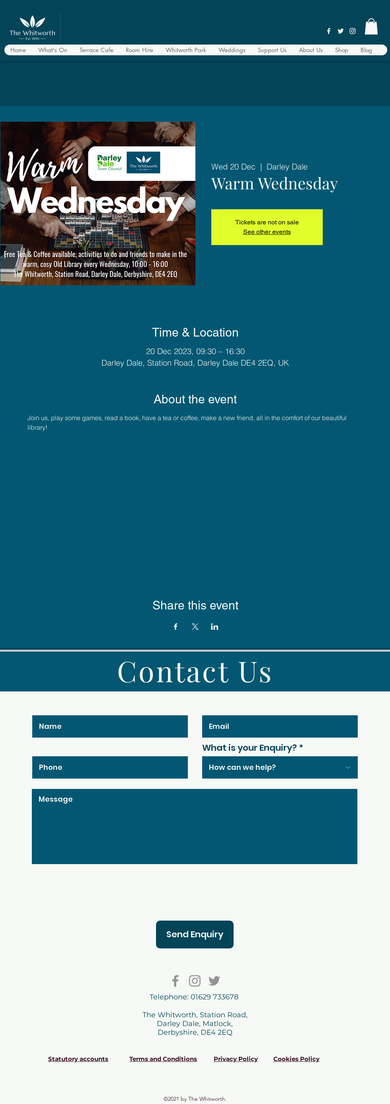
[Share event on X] (195, 626)
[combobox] (280, 767)
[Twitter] (341, 31)
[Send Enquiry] (195, 934)
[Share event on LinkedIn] (214, 626)
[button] (371, 26)
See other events (267, 232)
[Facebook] (329, 31)
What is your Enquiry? (249, 748)
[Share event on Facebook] (175, 626)
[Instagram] (353, 31)
